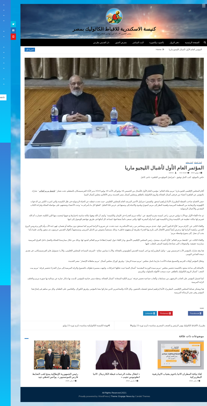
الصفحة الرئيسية (181, 42)
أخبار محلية (178, 162)
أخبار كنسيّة (187, 162)
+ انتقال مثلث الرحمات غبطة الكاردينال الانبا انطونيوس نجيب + (105, 375)
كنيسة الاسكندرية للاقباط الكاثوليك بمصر (103, 29)
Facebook (184, 313)
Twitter (169, 313)
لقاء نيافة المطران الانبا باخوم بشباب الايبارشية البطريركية (166, 375)
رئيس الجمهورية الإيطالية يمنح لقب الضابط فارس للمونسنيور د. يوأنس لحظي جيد (44, 375)
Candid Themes (131, 396)
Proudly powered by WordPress (83, 396)
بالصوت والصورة (146, 42)
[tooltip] (2, 24)
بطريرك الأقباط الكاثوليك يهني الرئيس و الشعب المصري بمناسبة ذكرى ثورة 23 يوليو (157, 325)
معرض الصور (110, 42)
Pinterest (154, 313)
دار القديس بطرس (91, 42)
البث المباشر (127, 42)
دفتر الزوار (163, 42)
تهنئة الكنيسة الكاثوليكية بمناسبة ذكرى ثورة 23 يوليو (74, 325)
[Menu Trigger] (193, 5)
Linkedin (139, 313)
